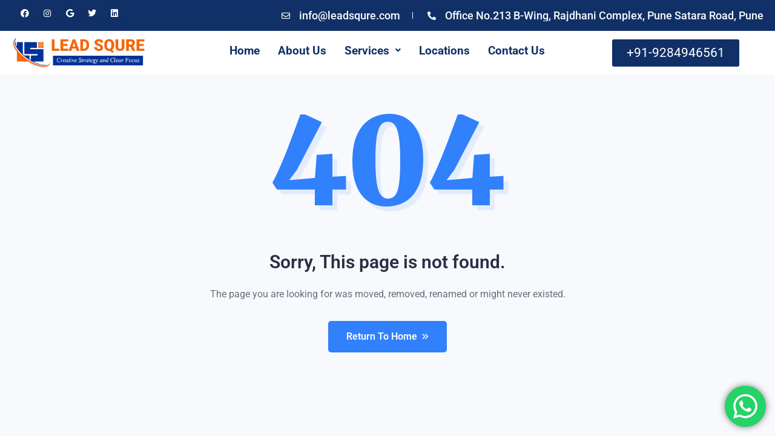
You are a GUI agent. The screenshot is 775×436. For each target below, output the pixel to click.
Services (373, 51)
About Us (302, 51)
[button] (372, 50)
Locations (444, 51)
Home (244, 51)
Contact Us (516, 51)
